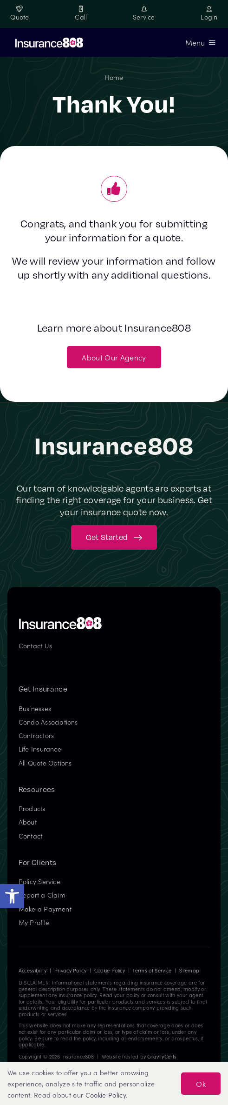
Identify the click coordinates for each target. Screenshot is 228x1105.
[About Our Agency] (114, 357)
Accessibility (32, 970)
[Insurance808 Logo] (60, 620)
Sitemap (189, 970)
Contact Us (35, 645)
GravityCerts (161, 1056)
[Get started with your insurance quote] (114, 537)
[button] (12, 896)
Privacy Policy (70, 970)
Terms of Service (151, 970)
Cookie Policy (109, 970)
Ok (201, 1083)
